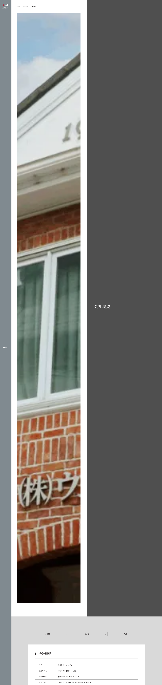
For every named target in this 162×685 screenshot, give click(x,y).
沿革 (125, 634)
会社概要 (47, 634)
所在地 (87, 634)
